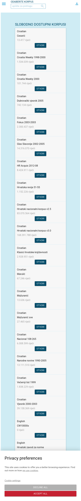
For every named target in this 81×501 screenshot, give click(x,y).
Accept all (40, 493)
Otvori (41, 45)
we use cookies (30, 470)
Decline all (40, 487)
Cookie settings (12, 480)
